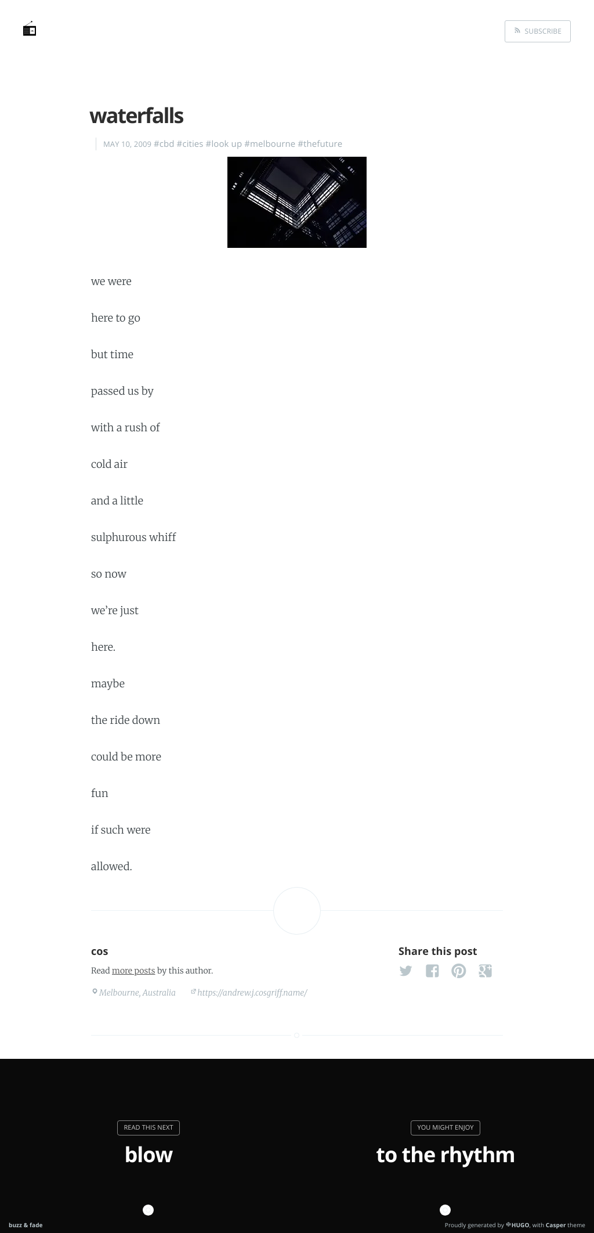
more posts (133, 970)
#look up (224, 144)
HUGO (521, 1225)
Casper (556, 1225)
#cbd (164, 144)
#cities (190, 144)
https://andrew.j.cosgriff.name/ (252, 992)
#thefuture (320, 144)
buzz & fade (26, 1225)
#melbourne (269, 144)
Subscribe (541, 31)
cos (99, 951)
